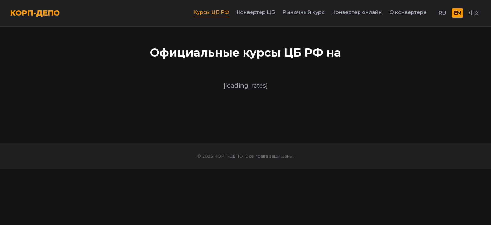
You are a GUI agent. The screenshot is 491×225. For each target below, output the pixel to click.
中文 (474, 13)
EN (457, 13)
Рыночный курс (303, 12)
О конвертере (408, 12)
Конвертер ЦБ (256, 12)
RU (442, 13)
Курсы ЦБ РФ (211, 12)
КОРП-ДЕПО (35, 13)
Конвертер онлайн (357, 12)
